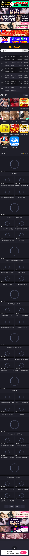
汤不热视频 (26, 87)
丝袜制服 (13, 65)
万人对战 (19, 56)
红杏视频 (7, 90)
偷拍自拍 (13, 69)
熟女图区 (19, 77)
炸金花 (13, 59)
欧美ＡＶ (19, 62)
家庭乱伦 (13, 81)
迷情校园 (7, 84)
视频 (2, 64)
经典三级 (13, 71)
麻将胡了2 (7, 59)
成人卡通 (19, 69)
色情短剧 (13, 90)
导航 (2, 88)
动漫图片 (26, 75)
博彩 (2, 57)
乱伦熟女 (19, 71)
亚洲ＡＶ (7, 62)
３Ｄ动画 (26, 62)
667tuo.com (14, 46)
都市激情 (7, 81)
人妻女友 (19, 81)
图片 (2, 76)
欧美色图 (19, 75)
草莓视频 (19, 87)
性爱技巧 (26, 84)
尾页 (22, 506)
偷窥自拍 (7, 75)
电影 (2, 70)
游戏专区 (26, 56)
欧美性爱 (26, 69)
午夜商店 (13, 87)
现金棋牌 (19, 59)
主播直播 (19, 65)
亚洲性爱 (7, 69)
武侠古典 (26, 81)
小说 (2, 82)
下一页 (17, 506)
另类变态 (26, 71)
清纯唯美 (13, 77)
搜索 (25, 50)
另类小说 (13, 84)
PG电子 (7, 56)
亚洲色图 (13, 75)
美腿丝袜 (7, 77)
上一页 (11, 506)
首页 (6, 506)
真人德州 (13, 56)
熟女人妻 (7, 65)
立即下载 (23, 552)
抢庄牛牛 (26, 59)
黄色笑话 (19, 84)
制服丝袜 (7, 71)
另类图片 (26, 77)
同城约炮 (7, 87)
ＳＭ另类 (26, 65)
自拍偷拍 (13, 62)
